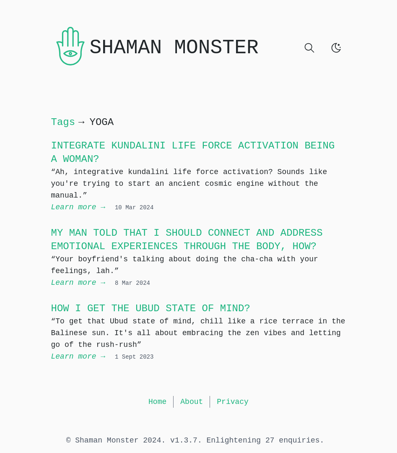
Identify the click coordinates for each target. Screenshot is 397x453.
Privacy (233, 402)
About (191, 402)
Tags (63, 122)
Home (157, 402)
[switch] (336, 48)
